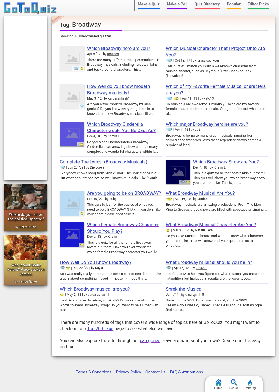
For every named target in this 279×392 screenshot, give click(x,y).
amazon (113, 54)
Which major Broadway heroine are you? (207, 124)
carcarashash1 (98, 295)
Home (218, 384)
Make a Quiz (149, 4)
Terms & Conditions (94, 372)
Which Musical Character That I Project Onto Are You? (215, 52)
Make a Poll (177, 4)
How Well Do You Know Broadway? (95, 262)
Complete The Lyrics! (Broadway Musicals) (103, 161)
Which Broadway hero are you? (118, 48)
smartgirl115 (194, 295)
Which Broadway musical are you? (95, 289)
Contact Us (155, 372)
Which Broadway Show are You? (226, 161)
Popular (234, 4)
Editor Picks (258, 4)
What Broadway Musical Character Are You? (211, 224)
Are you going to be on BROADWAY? (124, 193)
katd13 (209, 98)
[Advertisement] (25, 98)
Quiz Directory (207, 4)
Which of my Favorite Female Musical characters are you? (216, 89)
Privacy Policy (128, 372)
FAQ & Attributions (186, 372)
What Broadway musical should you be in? (209, 262)
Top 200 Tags (100, 328)
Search (234, 384)
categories (150, 340)
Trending (250, 384)
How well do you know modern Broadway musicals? (118, 89)
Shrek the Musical (184, 289)
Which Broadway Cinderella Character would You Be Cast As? (121, 127)
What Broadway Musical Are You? (200, 193)
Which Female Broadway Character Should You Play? (123, 228)
